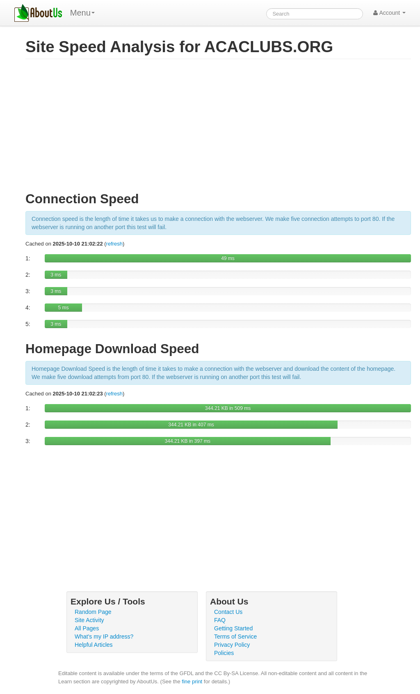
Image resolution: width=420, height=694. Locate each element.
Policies (224, 653)
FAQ (220, 620)
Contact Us (228, 612)
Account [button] (389, 12)
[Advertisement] (218, 128)
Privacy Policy (232, 644)
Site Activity (89, 620)
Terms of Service (235, 636)
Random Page (93, 612)
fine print (192, 681)
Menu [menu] (82, 12)
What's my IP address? (104, 636)
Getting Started (233, 628)
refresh (114, 244)
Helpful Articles (94, 644)
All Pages (87, 628)
